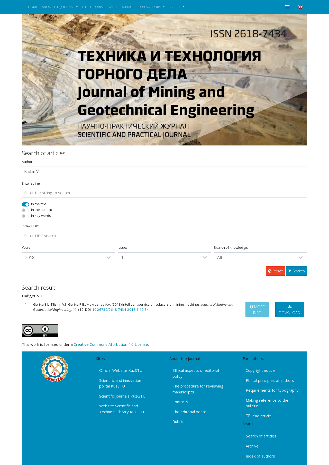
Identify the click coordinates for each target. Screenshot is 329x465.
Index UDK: (30, 226)
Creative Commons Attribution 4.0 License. (111, 344)
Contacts (180, 401)
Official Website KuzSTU (120, 370)
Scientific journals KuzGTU (122, 396)
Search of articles (261, 435)
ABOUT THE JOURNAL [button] (58, 6)
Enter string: (31, 183)
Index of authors (260, 456)
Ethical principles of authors (270, 380)
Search (296, 270)
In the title (38, 204)
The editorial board (189, 411)
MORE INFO (257, 309)
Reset (275, 270)
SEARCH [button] (175, 6)
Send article (258, 415)
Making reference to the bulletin (267, 403)
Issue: (122, 247)
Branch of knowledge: (231, 247)
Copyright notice (260, 370)
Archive (252, 446)
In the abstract (42, 209)
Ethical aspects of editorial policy (195, 373)
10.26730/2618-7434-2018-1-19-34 (120, 309)
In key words (41, 215)
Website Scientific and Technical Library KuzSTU (121, 408)
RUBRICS (127, 6)
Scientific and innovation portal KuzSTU (120, 383)
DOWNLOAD (289, 310)
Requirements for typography (272, 390)
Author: (27, 161)
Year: (26, 247)
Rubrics (179, 421)
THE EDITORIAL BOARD (99, 6)
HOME (33, 6)
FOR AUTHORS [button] (150, 6)
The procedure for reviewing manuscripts (197, 388)
